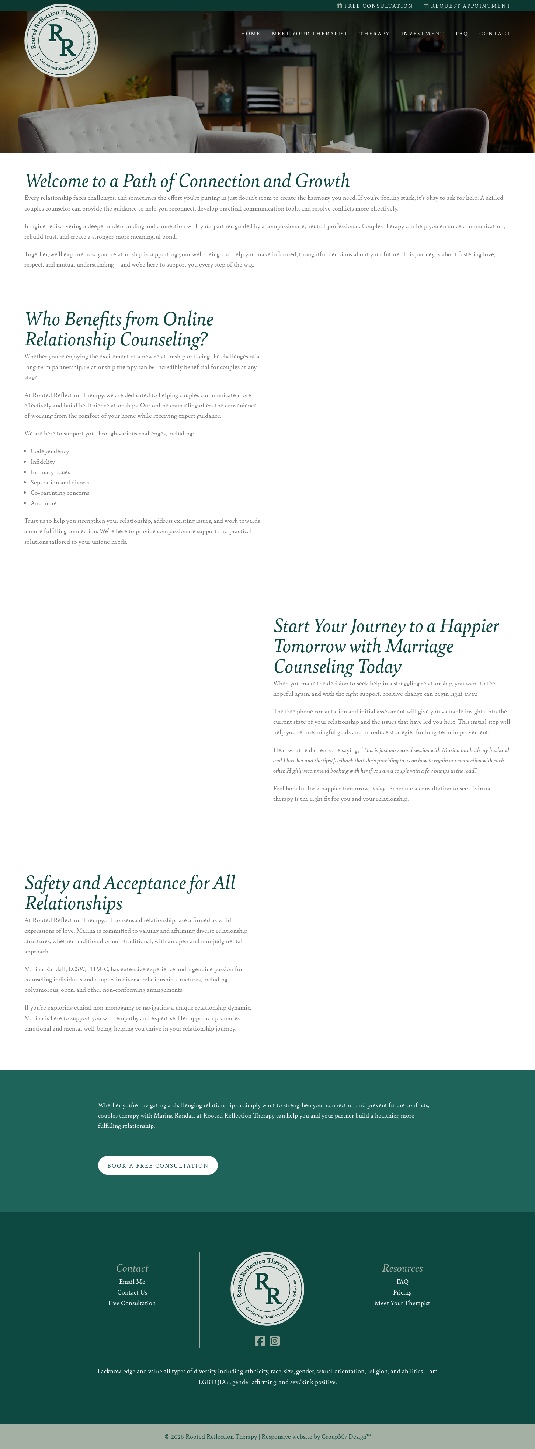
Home (251, 33)
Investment (423, 33)
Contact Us (132, 1292)
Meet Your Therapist (310, 33)
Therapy (374, 33)
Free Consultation (375, 5)
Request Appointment (467, 5)
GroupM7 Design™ (346, 1436)
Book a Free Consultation (158, 1165)
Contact (495, 33)
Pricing (402, 1292)
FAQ (462, 33)
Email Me (132, 1281)
